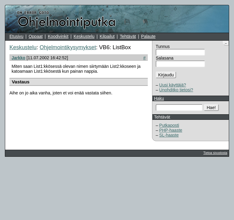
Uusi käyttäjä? (172, 84)
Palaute (148, 36)
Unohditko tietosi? (176, 89)
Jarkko (18, 57)
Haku (159, 98)
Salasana (164, 58)
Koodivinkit (58, 36)
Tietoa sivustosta (215, 153)
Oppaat (36, 36)
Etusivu (16, 36)
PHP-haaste (170, 130)
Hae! (211, 107)
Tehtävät (128, 36)
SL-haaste (169, 135)
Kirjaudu (166, 74)
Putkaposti (169, 125)
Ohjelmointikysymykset (68, 47)
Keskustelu (84, 36)
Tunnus (163, 46)
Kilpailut (107, 36)
